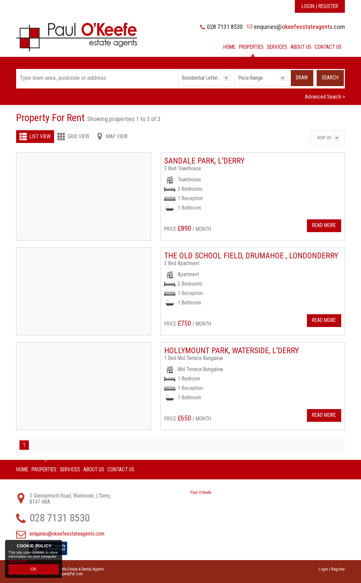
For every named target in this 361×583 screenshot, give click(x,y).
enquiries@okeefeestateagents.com (67, 534)
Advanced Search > (325, 97)
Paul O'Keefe (200, 492)
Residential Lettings (202, 78)
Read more (17, 562)
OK (33, 570)
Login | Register (320, 6)
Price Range (250, 78)
